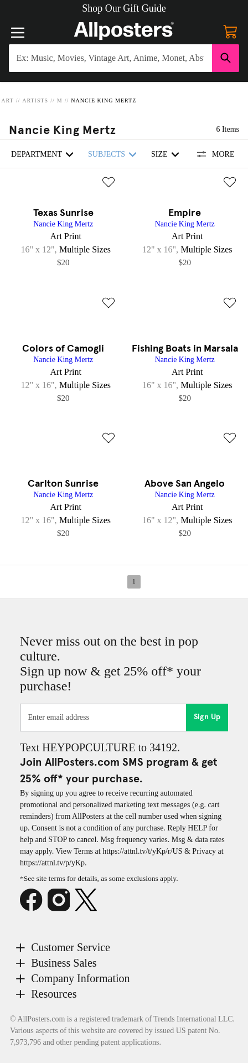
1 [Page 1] (134, 581)
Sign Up (207, 717)
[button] (124, 8)
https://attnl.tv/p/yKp (52, 863)
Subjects (114, 154)
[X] (88, 900)
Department (44, 154)
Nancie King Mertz (103, 100)
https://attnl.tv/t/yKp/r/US (142, 851)
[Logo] (124, 31)
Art (7, 100)
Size (167, 154)
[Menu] (18, 33)
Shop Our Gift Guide (124, 8)
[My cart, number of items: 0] (230, 31)
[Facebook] (34, 900)
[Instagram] (61, 900)
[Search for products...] (110, 58)
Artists (35, 100)
